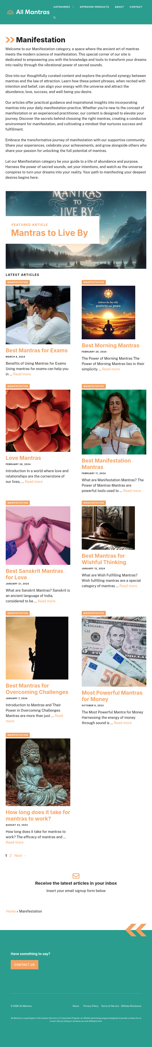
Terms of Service (110, 1006)
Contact (136, 6)
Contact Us (24, 964)
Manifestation (17, 282)
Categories (65, 6)
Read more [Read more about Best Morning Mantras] (111, 369)
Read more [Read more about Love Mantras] (34, 481)
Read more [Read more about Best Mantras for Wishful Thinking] (128, 586)
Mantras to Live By (49, 233)
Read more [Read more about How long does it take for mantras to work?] (15, 842)
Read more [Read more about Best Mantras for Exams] (22, 374)
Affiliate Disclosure (131, 1006)
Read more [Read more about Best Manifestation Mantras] (132, 491)
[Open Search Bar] (54, 17)
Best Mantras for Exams (37, 350)
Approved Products (94, 6)
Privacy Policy (90, 1006)
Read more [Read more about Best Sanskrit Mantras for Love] (46, 601)
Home (11, 911)
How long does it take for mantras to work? (38, 815)
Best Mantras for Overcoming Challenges (37, 688)
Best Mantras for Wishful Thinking (104, 559)
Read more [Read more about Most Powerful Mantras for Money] (123, 723)
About (119, 6)
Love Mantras (23, 458)
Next (20, 855)
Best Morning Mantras (111, 345)
